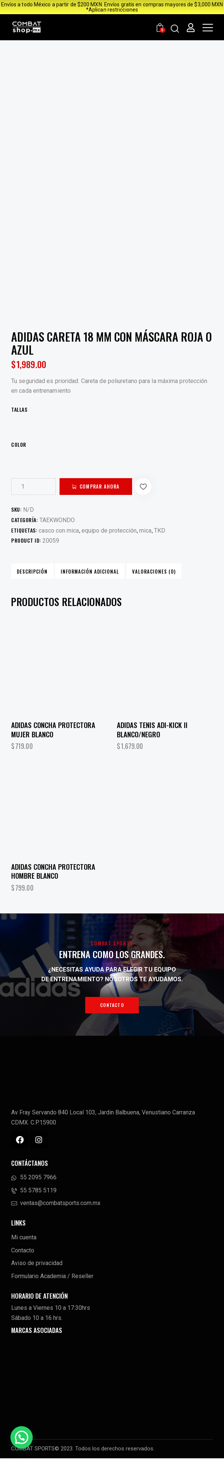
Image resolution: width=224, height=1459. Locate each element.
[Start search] (174, 28)
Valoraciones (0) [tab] (149, 571)
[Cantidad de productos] (33, 486)
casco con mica (59, 530)
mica (145, 530)
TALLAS (19, 409)
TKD (159, 530)
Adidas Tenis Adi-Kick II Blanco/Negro (152, 730)
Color (18, 444)
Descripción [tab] (31, 571)
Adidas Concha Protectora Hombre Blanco (53, 872)
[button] (149, 486)
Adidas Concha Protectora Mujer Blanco (53, 730)
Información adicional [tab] (87, 571)
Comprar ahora (102, 486)
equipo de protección (109, 530)
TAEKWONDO (57, 520)
